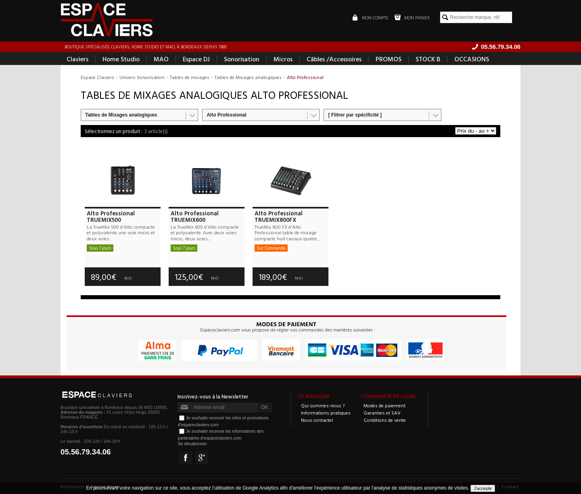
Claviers (77, 59)
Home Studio (121, 59)
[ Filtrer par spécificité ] (355, 115)
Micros (283, 59)
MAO (161, 59)
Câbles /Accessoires (334, 59)
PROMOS (388, 59)
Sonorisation (241, 59)
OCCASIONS (471, 59)
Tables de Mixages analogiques (121, 115)
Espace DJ (196, 59)
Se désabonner (192, 443)
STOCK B (428, 59)
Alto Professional (227, 115)
